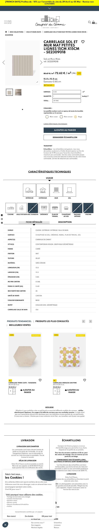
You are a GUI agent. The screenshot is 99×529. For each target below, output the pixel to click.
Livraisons (57, 525)
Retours (56, 527)
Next (90, 321)
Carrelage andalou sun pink (65, 382)
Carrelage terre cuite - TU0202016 (22, 382)
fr (9, 22)
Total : (46, 101)
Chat (56, 416)
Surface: (47, 92)
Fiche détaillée (34, 222)
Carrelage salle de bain (17, 309)
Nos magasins (36, 525)
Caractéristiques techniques (55, 124)
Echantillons (58, 522)
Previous (87, 321)
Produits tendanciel (19, 321)
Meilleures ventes (20, 325)
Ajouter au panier (65, 130)
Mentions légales (37, 527)
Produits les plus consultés (52, 321)
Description (65, 222)
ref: (45, 62)
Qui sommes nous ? (37, 522)
